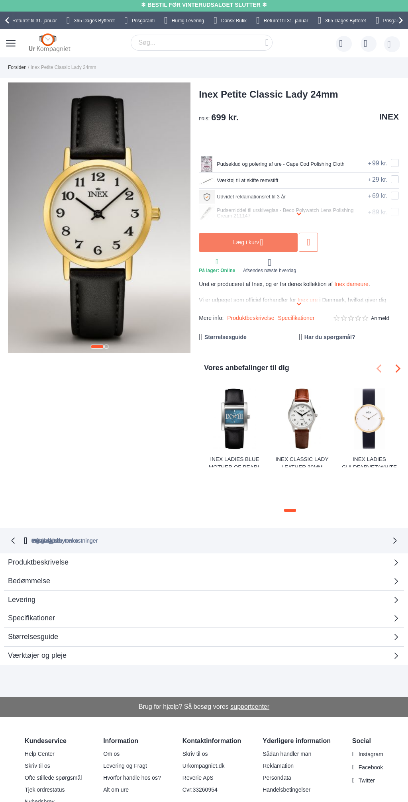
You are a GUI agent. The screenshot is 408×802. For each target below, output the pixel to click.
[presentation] (8, 20)
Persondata (277, 743)
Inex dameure (351, 284)
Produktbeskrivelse (250, 318)
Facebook (371, 733)
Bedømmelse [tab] (29, 547)
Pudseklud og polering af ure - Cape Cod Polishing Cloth (279, 164)
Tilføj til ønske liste (336, 242)
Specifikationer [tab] (31, 584)
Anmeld (380, 318)
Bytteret (94, 21)
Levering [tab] (21, 565)
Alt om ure (116, 755)
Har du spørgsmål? (329, 337)
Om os (111, 719)
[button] (97, 346)
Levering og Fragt (125, 731)
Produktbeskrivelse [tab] (38, 528)
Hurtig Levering (188, 21)
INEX (389, 116)
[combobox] (202, 43)
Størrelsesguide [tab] (33, 602)
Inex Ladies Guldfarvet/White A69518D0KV (369, 461)
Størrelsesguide (225, 337)
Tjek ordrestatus (45, 755)
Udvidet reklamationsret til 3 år (251, 197)
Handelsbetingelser (286, 755)
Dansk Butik (234, 21)
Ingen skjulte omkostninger (243, 506)
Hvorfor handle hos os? (132, 743)
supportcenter (249, 672)
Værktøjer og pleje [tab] (37, 621)
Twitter (367, 746)
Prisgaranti (143, 21)
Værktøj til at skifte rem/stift (246, 180)
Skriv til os (37, 731)
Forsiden (17, 67)
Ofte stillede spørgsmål (53, 743)
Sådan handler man (287, 719)
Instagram (371, 720)
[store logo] (49, 43)
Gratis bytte (173, 506)
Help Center (40, 719)
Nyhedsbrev (40, 767)
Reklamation (278, 731)
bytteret (112, 506)
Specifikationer (296, 318)
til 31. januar (34, 21)
